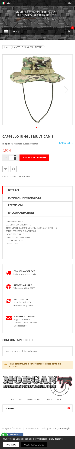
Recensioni (15, 205)
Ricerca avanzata (34, 400)
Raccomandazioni (21, 212)
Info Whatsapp (22, 285)
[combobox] (37, 31)
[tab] (37, 190)
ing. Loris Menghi (62, 428)
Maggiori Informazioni (24, 197)
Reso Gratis (20, 299)
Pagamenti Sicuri (24, 316)
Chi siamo (49, 400)
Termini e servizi (16, 400)
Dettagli (14, 190)
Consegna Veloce (24, 271)
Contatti (61, 400)
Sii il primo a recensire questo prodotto (20, 143)
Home (7, 47)
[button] (66, 89)
